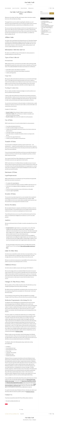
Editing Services (31, 8)
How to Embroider (8, 8)
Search (41, 11)
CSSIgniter (34, 419)
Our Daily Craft (29, 2)
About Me (22, 413)
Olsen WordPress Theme (27, 419)
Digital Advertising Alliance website (28, 380)
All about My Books (24, 8)
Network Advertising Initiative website (15, 382)
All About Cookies (19, 331)
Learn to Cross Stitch (15, 8)
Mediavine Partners (30, 391)
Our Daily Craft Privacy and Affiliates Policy (12, 413)
